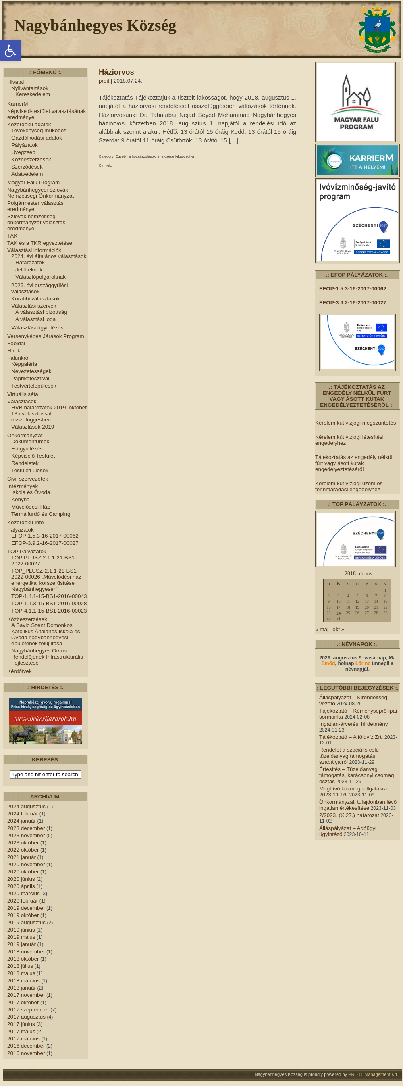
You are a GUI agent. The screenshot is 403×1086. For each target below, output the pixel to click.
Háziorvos (116, 72)
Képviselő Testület (33, 456)
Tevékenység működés (38, 130)
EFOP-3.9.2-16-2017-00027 (45, 543)
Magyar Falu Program (33, 182)
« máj (321, 629)
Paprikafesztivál (30, 378)
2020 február (22, 901)
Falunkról (18, 358)
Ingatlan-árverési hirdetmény (353, 724)
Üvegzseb (23, 152)
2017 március (23, 1039)
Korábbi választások (35, 299)
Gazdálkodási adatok (36, 138)
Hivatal (15, 82)
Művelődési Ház (30, 507)
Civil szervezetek (27, 479)
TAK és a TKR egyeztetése (39, 243)
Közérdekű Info (25, 522)
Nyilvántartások (29, 88)
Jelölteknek (28, 270)
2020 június (21, 879)
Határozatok (30, 262)
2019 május (21, 937)
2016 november (26, 1053)
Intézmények (22, 486)
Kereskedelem (32, 94)
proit (104, 81)
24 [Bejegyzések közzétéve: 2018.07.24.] (338, 613)
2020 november (26, 864)
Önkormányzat (24, 435)
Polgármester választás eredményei (35, 206)
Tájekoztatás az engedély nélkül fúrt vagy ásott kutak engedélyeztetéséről (353, 463)
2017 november (26, 995)
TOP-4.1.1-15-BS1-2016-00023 (49, 611)
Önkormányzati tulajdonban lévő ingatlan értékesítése (358, 805)
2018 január (21, 988)
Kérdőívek (19, 671)
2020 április (21, 886)
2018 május (21, 973)
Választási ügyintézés (37, 328)
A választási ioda (35, 319)
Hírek (13, 351)
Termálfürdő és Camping (41, 514)
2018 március (23, 981)
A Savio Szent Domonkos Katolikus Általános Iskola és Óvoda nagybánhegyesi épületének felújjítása (45, 634)
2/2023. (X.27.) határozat (349, 815)
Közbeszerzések (31, 159)
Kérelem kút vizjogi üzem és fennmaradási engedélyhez (348, 486)
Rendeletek (25, 463)
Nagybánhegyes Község (95, 25)
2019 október (23, 915)
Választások (22, 401)
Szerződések (27, 167)
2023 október (23, 843)
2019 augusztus (26, 922)
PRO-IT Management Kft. (373, 1074)
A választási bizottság (41, 312)
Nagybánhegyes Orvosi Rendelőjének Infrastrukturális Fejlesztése (47, 657)
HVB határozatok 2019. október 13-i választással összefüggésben (49, 413)
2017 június (21, 1024)
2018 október (23, 959)
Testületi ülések (29, 470)
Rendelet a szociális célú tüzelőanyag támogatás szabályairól (349, 756)
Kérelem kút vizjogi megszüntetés (355, 423)
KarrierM (17, 104)
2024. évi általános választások (48, 256)
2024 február (22, 814)
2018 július (20, 966)
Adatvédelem (27, 174)
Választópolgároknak (40, 277)
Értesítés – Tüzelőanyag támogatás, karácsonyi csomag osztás (356, 775)
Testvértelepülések (33, 386)
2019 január (21, 944)
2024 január (21, 821)
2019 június (21, 930)
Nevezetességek (31, 371)
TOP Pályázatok (26, 551)
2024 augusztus (26, 806)
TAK (12, 236)
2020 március (23, 893)
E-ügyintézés (27, 449)
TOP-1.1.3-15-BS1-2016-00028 (49, 603)
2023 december (26, 828)
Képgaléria (24, 364)
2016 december (26, 1046)
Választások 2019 (32, 427)
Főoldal (16, 343)
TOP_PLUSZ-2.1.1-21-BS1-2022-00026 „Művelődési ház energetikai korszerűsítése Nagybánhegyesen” (46, 580)
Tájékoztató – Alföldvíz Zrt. (351, 737)
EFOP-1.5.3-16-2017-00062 (45, 536)
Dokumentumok (30, 441)
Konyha (20, 499)
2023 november (26, 835)
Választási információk (34, 250)
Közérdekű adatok (29, 124)
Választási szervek (33, 306)
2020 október (23, 872)
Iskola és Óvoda (30, 492)
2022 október (23, 850)
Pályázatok (24, 145)
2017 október (23, 1002)
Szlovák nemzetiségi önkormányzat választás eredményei (36, 222)
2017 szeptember (28, 1010)
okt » (338, 629)
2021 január (21, 857)
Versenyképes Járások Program (45, 336)
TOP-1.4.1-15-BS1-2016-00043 (49, 596)
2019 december (26, 908)
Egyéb (121, 156)
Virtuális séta (22, 394)
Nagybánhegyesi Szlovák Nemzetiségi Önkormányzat (40, 193)
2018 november (26, 951)
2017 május (21, 1031)
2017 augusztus (26, 1017)
